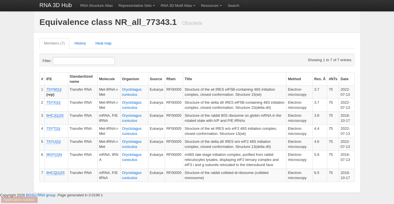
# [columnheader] (42, 79)
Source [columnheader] (156, 79)
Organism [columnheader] (130, 79)
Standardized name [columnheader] (81, 79)
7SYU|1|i (53, 141)
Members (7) (54, 43)
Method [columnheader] (294, 79)
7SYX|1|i (53, 102)
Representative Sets (135, 5)
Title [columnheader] (188, 79)
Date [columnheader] (344, 79)
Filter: (60, 61)
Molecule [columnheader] (107, 79)
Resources (210, 5)
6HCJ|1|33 (54, 115)
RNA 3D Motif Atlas (176, 5)
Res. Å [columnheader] (320, 79)
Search (233, 5)
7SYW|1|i (53, 89)
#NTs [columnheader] (333, 79)
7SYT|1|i (53, 128)
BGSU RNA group (40, 195)
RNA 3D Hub (55, 5)
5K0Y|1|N (54, 154)
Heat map (103, 43)
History (80, 43)
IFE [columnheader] (49, 79)
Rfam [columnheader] (171, 79)
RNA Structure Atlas (96, 5)
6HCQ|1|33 (55, 173)
